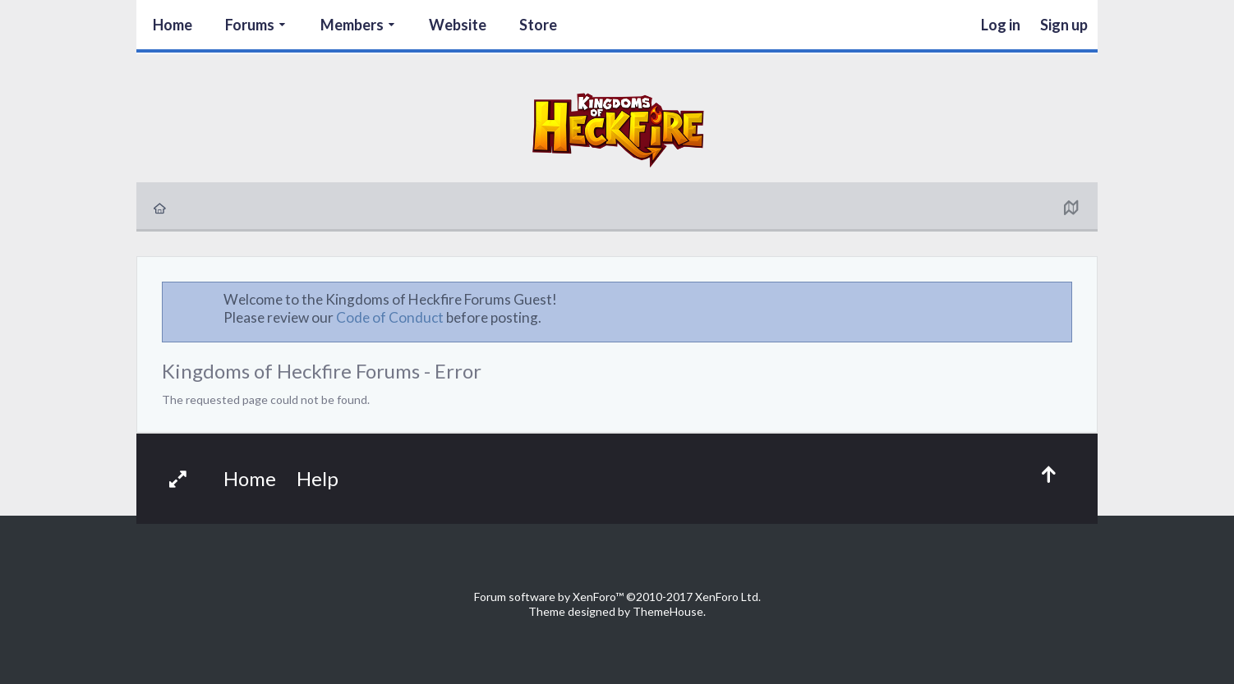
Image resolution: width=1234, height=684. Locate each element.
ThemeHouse (668, 611)
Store (538, 25)
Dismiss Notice (1060, 298)
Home (172, 25)
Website (457, 25)
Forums (249, 25)
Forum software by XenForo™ (617, 597)
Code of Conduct (390, 317)
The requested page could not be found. (266, 399)
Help (317, 478)
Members (352, 25)
